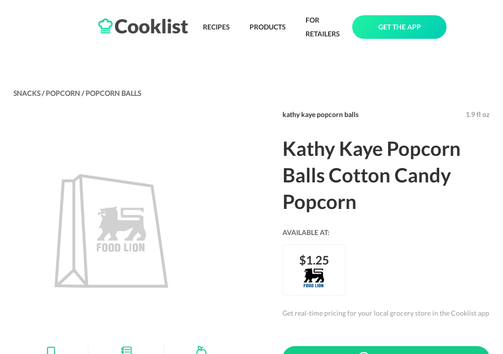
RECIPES (216, 27)
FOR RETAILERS (323, 27)
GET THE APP (399, 27)
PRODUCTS (268, 27)
